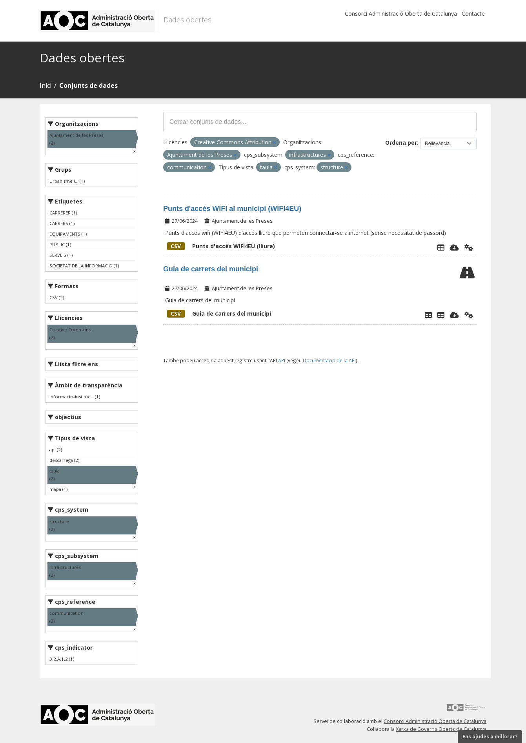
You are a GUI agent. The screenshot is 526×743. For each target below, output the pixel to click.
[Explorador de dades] (440, 247)
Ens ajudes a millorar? (489, 736)
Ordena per (401, 142)
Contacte (473, 13)
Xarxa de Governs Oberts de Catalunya (441, 729)
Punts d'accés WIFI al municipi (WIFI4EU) (232, 209)
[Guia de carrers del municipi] (440, 315)
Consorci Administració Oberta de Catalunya (401, 13)
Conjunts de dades (88, 85)
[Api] (468, 247)
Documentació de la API (329, 360)
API (281, 360)
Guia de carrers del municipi (210, 269)
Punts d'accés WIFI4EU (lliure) (221, 246)
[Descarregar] (454, 247)
